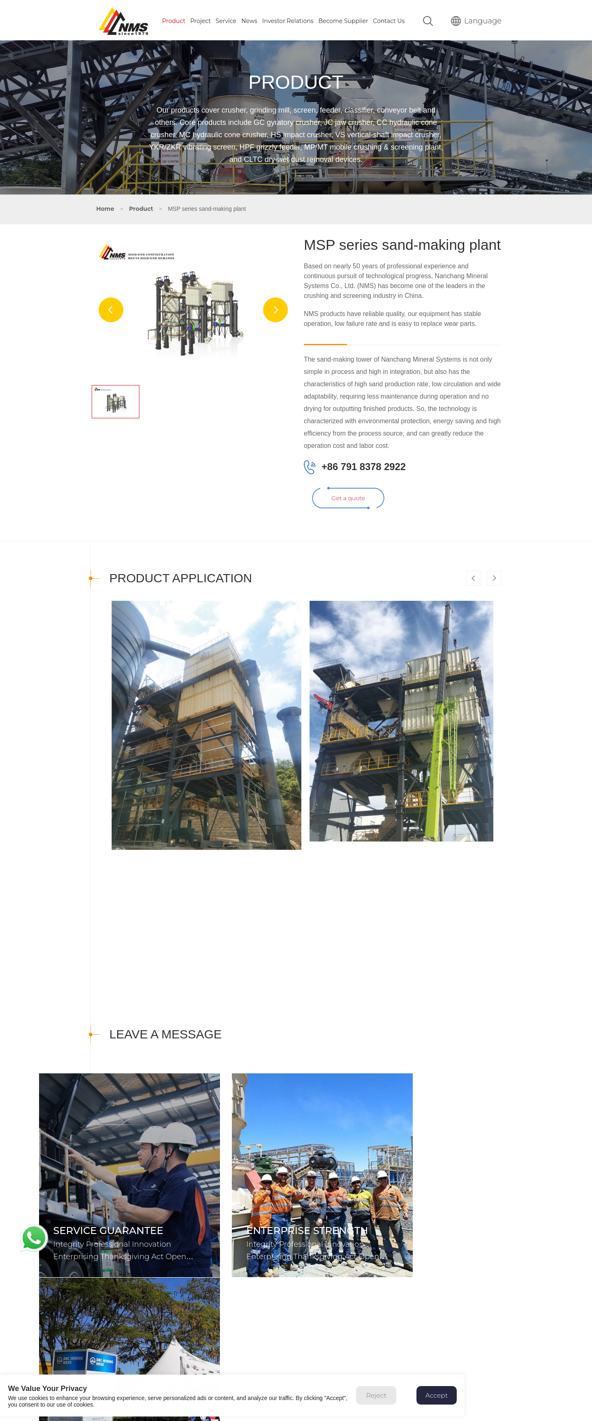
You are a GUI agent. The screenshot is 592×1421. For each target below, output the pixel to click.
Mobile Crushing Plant (247, 1356)
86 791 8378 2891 (134, 1333)
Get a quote (348, 513)
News (249, 19)
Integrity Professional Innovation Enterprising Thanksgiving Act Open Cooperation (119, 1254)
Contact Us (389, 19)
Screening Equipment (246, 1344)
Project (200, 19)
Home (105, 207)
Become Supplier (343, 19)
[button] (494, 594)
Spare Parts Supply (387, 1356)
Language (476, 19)
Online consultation (388, 1367)
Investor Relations (288, 19)
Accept (445, 1400)
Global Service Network (393, 1344)
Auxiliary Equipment (244, 1367)
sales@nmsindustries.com (141, 1372)
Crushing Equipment (245, 1333)
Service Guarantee (108, 1228)
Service (226, 19)
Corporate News (453, 1228)
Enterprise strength (290, 1228)
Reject (384, 1400)
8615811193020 (137, 1341)
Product (173, 19)
